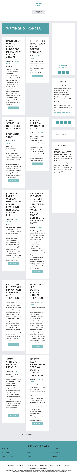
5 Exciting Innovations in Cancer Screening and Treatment (13, 291)
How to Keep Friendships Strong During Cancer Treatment (37, 367)
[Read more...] (14, 108)
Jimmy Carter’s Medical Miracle (11, 363)
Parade (40, 227)
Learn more (62, 65)
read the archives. (63, 67)
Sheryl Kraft (38, 4)
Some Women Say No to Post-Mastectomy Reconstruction (13, 128)
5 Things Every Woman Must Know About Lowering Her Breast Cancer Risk (13, 204)
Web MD (40, 133)
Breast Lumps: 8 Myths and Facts (37, 124)
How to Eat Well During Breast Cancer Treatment (37, 291)
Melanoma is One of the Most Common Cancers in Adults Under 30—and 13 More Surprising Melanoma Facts (37, 208)
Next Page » (28, 434)
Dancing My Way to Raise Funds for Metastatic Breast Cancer (13, 49)
